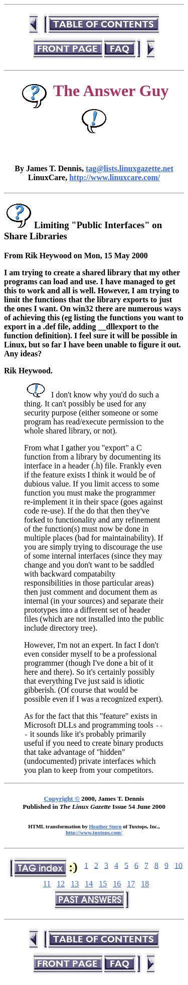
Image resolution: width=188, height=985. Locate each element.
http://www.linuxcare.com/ (114, 177)
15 (103, 883)
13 (75, 883)
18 (145, 883)
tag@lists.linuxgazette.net (129, 168)
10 (178, 865)
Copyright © (62, 798)
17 (131, 883)
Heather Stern (105, 826)
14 (89, 883)
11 (47, 883)
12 (61, 883)
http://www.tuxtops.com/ (94, 832)
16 (117, 883)
